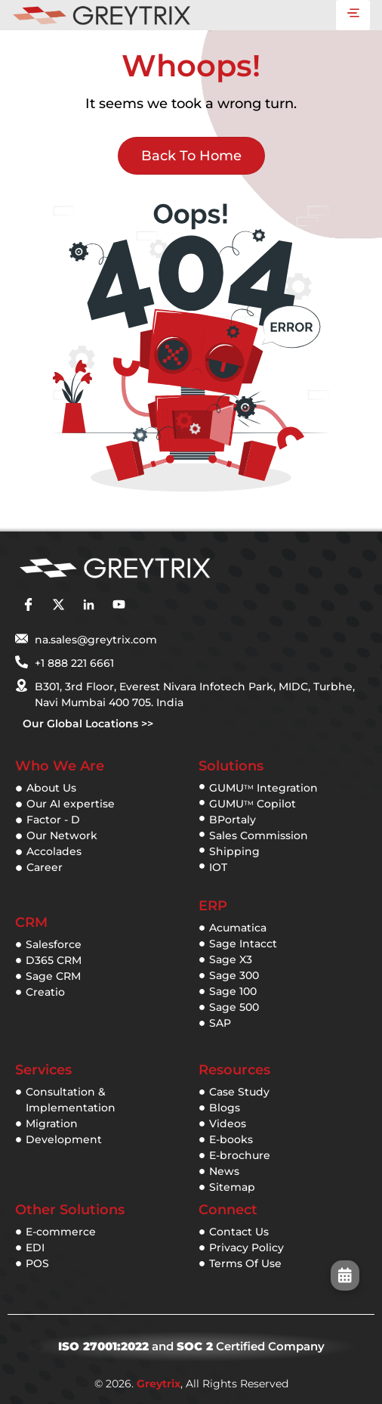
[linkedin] (88, 604)
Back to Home (191, 155)
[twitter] (58, 604)
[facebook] (28, 604)
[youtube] (118, 604)
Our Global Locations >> (88, 723)
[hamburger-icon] (353, 15)
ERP (213, 905)
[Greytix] (168, 569)
